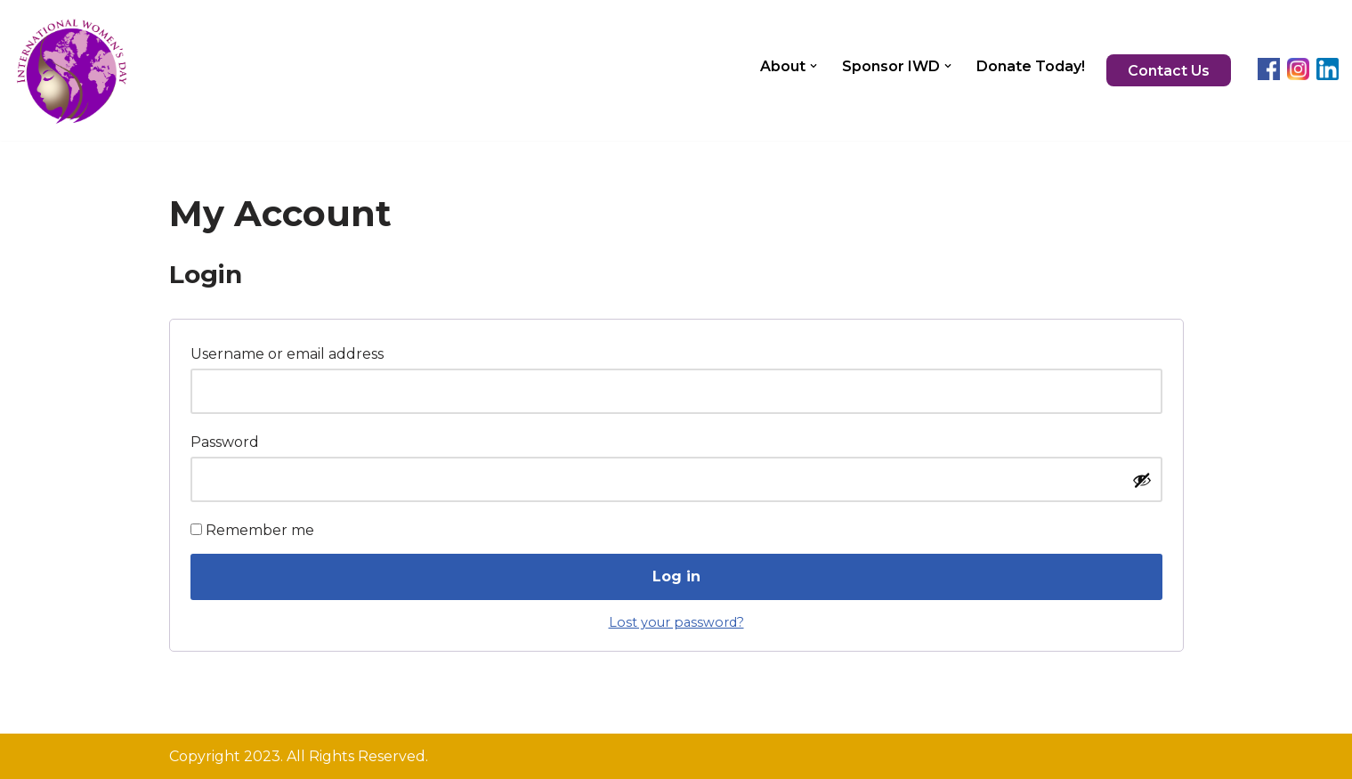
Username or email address (291, 351)
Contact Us (1169, 70)
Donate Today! (1030, 66)
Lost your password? (676, 622)
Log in (676, 576)
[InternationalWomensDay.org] (70, 70)
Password (229, 439)
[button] (813, 65)
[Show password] (1142, 480)
